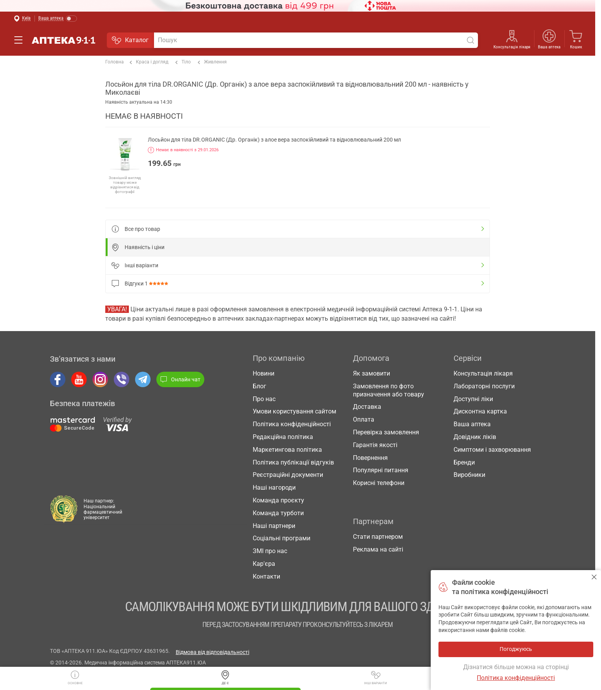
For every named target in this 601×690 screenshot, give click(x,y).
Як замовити (371, 373)
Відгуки (141, 283)
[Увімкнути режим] (57, 19)
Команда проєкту (278, 500)
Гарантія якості (375, 445)
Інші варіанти (376, 676)
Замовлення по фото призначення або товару (388, 390)
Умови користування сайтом (294, 411)
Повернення (370, 457)
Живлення (212, 62)
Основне (75, 676)
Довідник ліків (475, 437)
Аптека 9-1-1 (63, 40)
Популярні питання (380, 470)
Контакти (266, 576)
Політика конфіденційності (292, 424)
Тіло (183, 62)
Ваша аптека (549, 47)
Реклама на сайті (378, 549)
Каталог (130, 40)
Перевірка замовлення (386, 432)
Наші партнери (274, 525)
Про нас (264, 399)
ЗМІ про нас (270, 551)
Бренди (464, 462)
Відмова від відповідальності (212, 652)
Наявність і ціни (137, 247)
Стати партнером (378, 536)
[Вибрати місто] (22, 19)
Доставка (367, 406)
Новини (263, 373)
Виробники (469, 474)
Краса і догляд (149, 62)
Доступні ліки (473, 399)
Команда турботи (278, 513)
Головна (114, 62)
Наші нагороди (274, 487)
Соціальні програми (281, 538)
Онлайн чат (180, 379)
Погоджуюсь (594, 577)
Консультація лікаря (511, 47)
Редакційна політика (283, 437)
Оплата (363, 419)
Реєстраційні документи (288, 474)
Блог (259, 386)
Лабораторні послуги (484, 386)
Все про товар (135, 229)
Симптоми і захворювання (492, 449)
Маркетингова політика (287, 449)
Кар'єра (264, 563)
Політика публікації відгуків (293, 462)
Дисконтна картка (480, 411)
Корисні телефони (378, 483)
